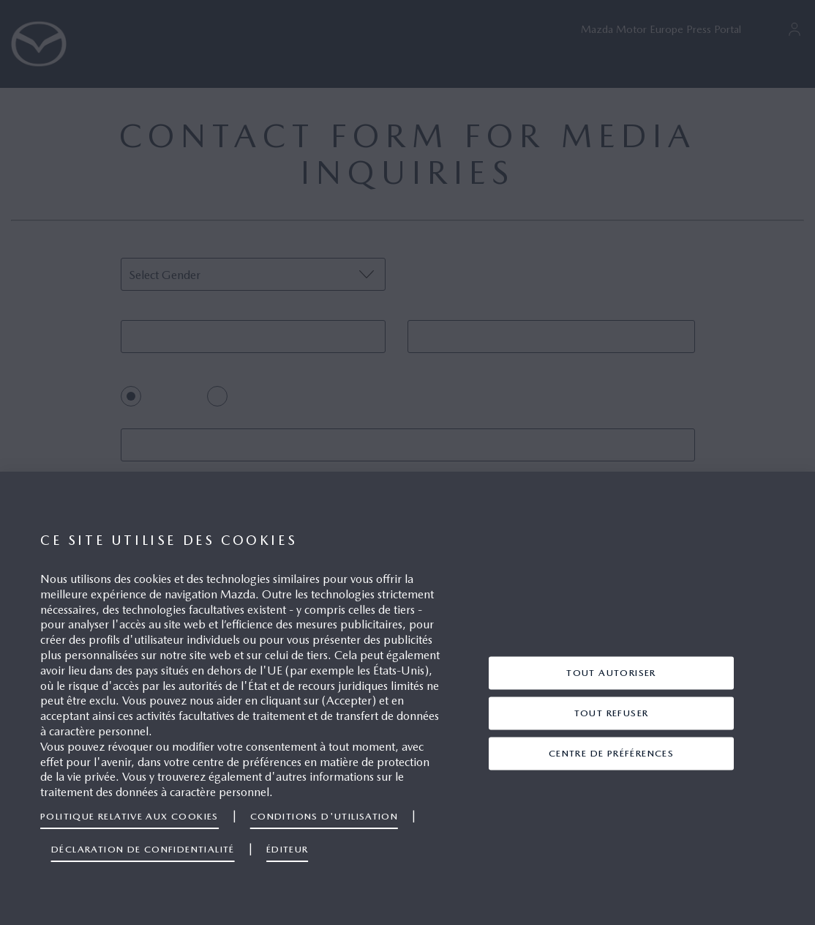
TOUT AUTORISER (611, 671)
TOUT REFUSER (611, 712)
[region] (407, 698)
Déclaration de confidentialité (143, 849)
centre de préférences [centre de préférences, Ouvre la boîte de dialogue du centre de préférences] (611, 752)
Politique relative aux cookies (129, 816)
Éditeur (287, 849)
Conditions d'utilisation (324, 816)
